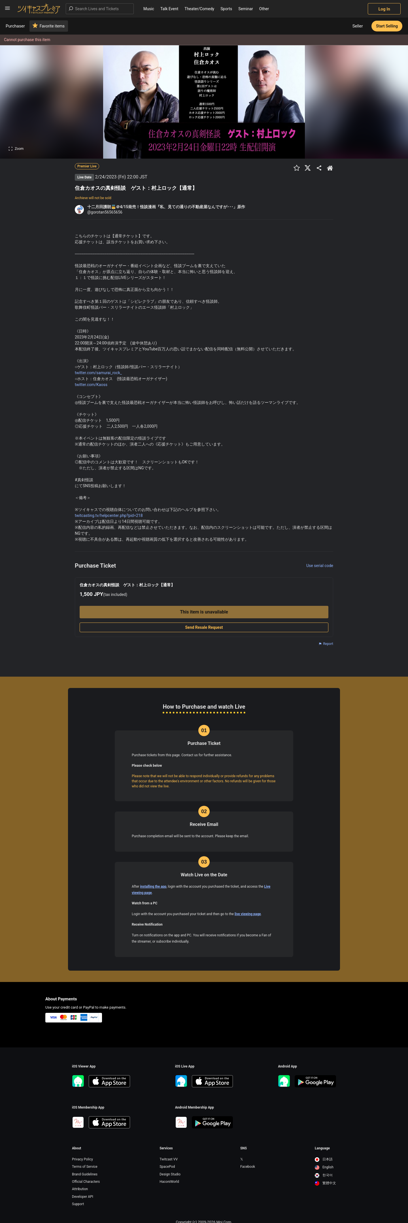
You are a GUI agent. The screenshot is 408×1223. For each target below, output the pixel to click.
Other (264, 9)
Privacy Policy (82, 1159)
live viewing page (248, 914)
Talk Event (169, 9)
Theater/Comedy (199, 9)
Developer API (82, 1197)
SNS (243, 1148)
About (76, 1148)
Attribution (80, 1189)
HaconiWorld (169, 1182)
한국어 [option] (324, 1175)
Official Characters (86, 1182)
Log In (384, 9)
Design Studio (170, 1174)
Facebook (247, 1167)
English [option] (324, 1167)
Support (78, 1204)
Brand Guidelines (84, 1174)
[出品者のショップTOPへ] (330, 168)
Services (166, 1148)
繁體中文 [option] (325, 1183)
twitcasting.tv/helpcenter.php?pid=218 (109, 515)
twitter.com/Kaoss (91, 384)
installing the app (153, 887)
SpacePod (167, 1167)
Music (148, 9)
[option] (325, 1159)
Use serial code (319, 565)
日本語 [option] (324, 1159)
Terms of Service (84, 1167)
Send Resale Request (204, 627)
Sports (226, 9)
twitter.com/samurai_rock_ (98, 372)
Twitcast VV (169, 1159)
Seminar (245, 9)
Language (322, 1148)
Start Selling (387, 26)
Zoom (16, 149)
